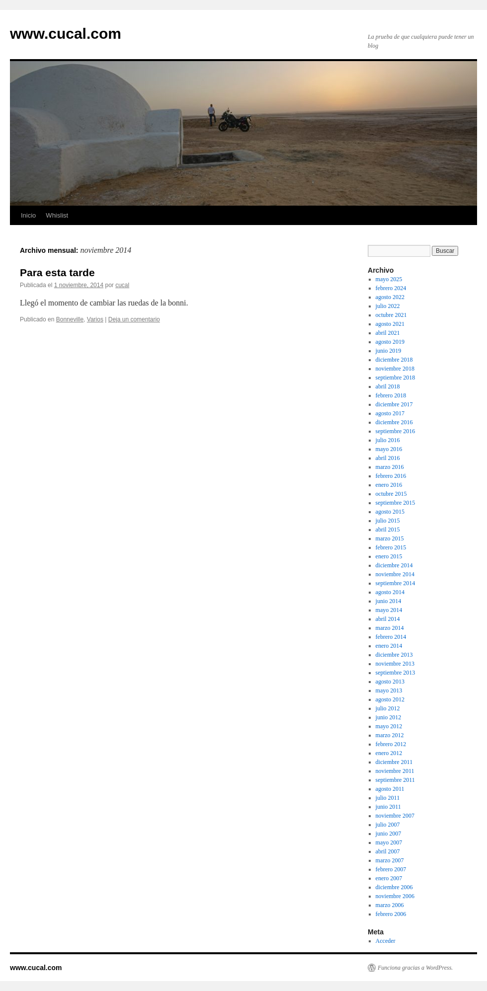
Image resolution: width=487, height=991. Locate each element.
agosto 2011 (390, 788)
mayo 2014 (389, 610)
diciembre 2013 (394, 654)
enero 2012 (389, 753)
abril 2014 (388, 618)
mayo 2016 (389, 449)
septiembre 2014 (395, 583)
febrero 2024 (391, 288)
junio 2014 (389, 601)
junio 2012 (389, 717)
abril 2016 (388, 458)
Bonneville (69, 319)
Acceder (386, 940)
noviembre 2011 (395, 770)
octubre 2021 (391, 314)
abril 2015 (388, 529)
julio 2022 (388, 306)
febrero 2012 (391, 744)
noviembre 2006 (395, 896)
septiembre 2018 (395, 377)
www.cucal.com (65, 33)
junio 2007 (389, 833)
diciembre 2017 (394, 404)
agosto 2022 (390, 297)
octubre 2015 (391, 493)
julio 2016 (388, 440)
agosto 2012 (390, 699)
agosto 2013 (390, 681)
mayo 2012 (389, 726)
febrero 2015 (391, 547)
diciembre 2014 (394, 565)
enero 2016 (389, 484)
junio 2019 (389, 350)
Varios (95, 319)
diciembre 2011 (394, 762)
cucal (122, 285)
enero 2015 (389, 556)
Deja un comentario (134, 319)
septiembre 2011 (395, 779)
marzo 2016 (390, 466)
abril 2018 (388, 386)
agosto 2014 (390, 592)
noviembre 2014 (395, 574)
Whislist (57, 215)
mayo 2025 (389, 279)
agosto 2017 (390, 413)
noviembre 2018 (395, 368)
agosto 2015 (390, 511)
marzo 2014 (390, 627)
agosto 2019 (390, 341)
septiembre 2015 (395, 502)
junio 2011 (388, 806)
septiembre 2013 (395, 672)
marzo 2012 (390, 735)
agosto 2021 (390, 323)
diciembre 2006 (394, 887)
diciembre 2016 (394, 422)
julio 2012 (388, 708)
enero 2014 (389, 645)
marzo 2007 (390, 860)
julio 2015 (388, 520)
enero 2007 (389, 878)
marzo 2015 (390, 538)
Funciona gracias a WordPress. (415, 967)
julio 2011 (388, 797)
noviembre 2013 (395, 663)
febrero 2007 (391, 869)
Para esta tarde (57, 272)
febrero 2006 (391, 914)
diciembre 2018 (394, 359)
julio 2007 (388, 824)
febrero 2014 (391, 636)
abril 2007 (388, 851)
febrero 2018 (391, 395)
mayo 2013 (389, 690)
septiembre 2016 (395, 431)
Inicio (28, 215)
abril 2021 (388, 332)
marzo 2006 (390, 905)
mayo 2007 (389, 842)
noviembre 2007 (395, 815)
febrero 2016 (391, 475)
